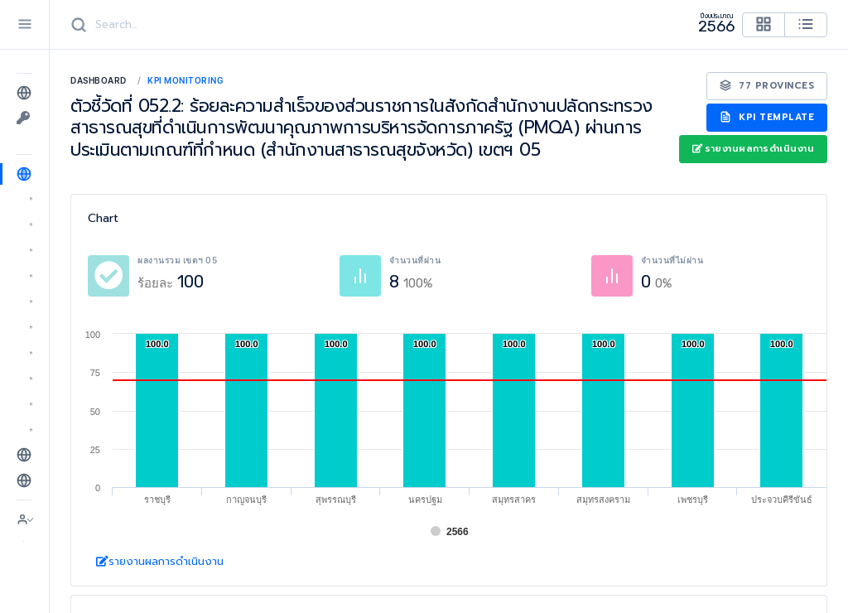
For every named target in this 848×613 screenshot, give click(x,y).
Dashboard (98, 80)
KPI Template (767, 117)
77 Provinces (767, 86)
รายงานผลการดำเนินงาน (753, 149)
